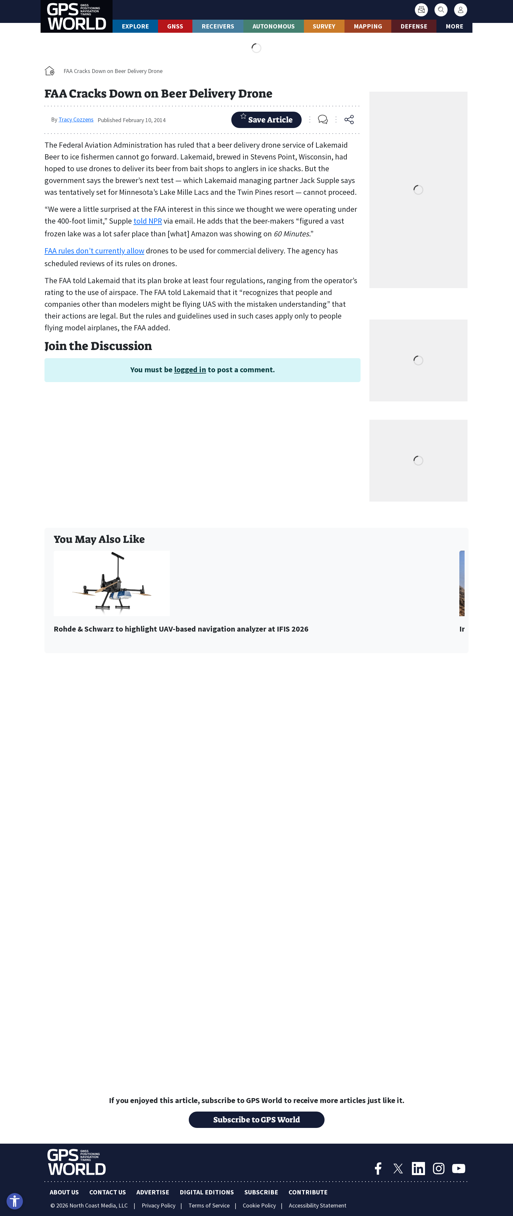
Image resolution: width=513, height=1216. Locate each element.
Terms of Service (209, 1205)
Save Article (266, 119)
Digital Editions (207, 1192)
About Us (64, 1192)
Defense (413, 26)
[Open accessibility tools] (15, 1201)
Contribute (308, 1192)
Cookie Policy (259, 1205)
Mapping (368, 26)
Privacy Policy (158, 1205)
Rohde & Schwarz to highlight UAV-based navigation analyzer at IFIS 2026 (181, 629)
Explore (135, 26)
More (454, 26)
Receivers (218, 26)
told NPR (147, 221)
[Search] (441, 9)
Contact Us (107, 1192)
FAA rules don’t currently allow (94, 251)
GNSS (175, 26)
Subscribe (261, 1192)
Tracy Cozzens (76, 119)
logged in (190, 369)
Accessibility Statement (317, 1205)
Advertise (152, 1192)
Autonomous (274, 26)
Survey (324, 26)
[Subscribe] (421, 9)
